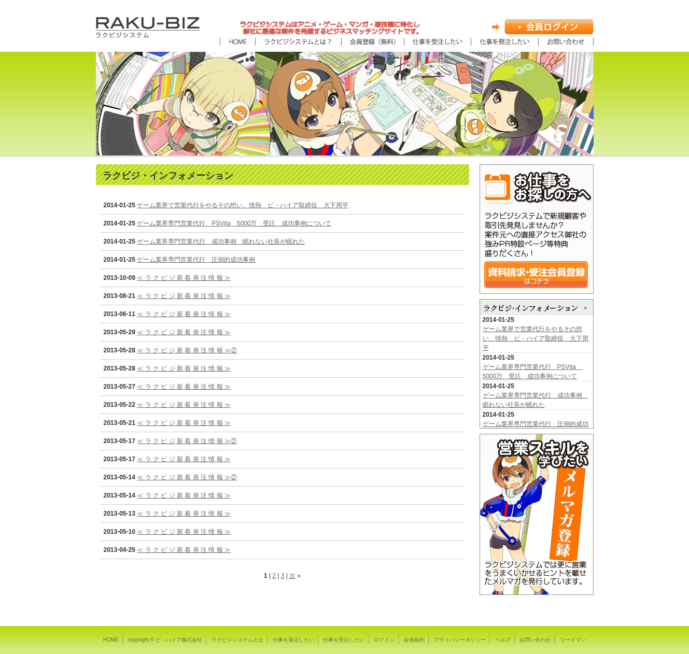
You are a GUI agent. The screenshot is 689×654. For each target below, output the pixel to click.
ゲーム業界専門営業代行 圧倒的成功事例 (196, 259)
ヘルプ (503, 640)
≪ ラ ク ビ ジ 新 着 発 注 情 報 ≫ (184, 277)
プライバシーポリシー (460, 640)
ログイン (384, 640)
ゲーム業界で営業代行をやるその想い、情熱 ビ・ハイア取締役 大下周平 (242, 205)
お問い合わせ (535, 640)
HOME (111, 640)
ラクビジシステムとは (237, 640)
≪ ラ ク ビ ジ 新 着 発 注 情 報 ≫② (187, 350)
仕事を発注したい (293, 640)
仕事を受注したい (343, 640)
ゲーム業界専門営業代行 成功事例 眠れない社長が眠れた (221, 241)
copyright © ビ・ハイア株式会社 (165, 640)
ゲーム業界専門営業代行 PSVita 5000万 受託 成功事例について (234, 223)
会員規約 (414, 640)
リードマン (573, 640)
